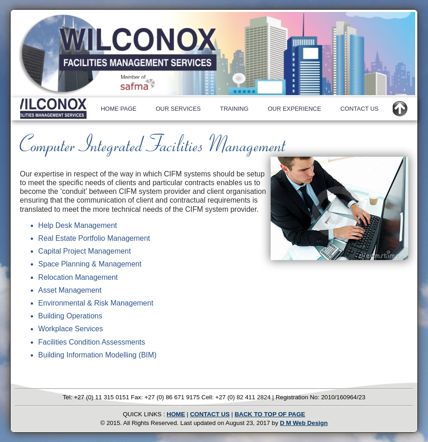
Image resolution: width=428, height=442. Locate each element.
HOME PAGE (119, 108)
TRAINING (234, 108)
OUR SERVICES (178, 108)
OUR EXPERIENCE (294, 108)
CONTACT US (359, 108)
